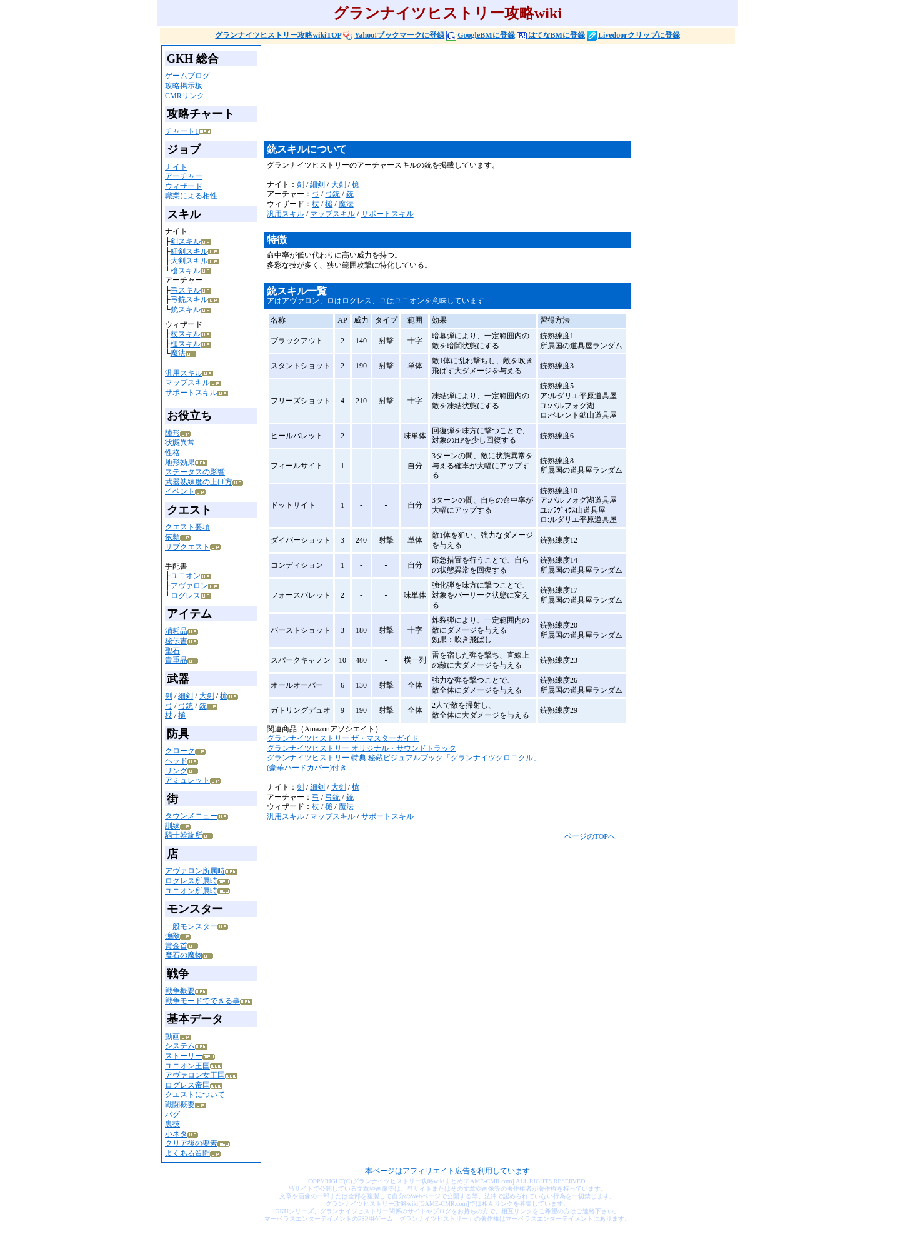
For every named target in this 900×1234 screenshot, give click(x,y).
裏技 (172, 1124)
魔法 (178, 353)
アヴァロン (189, 585)
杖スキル (186, 333)
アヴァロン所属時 (195, 870)
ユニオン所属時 (191, 890)
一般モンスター (191, 926)
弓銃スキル (189, 299)
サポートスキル (191, 392)
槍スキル (186, 270)
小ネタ (176, 1134)
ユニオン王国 (187, 1065)
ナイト (176, 167)
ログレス (186, 595)
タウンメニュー (191, 815)
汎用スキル (183, 373)
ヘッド (176, 760)
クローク (180, 750)
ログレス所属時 (191, 880)
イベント (180, 491)
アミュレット (187, 780)
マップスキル (187, 382)
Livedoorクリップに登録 (633, 35)
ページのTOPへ (590, 836)
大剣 (206, 695)
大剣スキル (189, 260)
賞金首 (176, 945)
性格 (172, 452)
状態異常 (180, 442)
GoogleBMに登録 (480, 35)
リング (176, 770)
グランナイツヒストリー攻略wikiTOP (278, 35)
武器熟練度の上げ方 (198, 482)
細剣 (185, 695)
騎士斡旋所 (183, 835)
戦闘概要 (180, 1104)
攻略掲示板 (183, 85)
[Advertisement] (491, 98)
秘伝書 (176, 640)
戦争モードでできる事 (202, 1000)
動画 (172, 1036)
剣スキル (186, 241)
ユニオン (186, 575)
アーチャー (183, 176)
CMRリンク (184, 95)
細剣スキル (189, 251)
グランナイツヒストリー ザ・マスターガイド (343, 738)
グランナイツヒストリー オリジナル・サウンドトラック (361, 748)
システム (180, 1045)
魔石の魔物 (183, 955)
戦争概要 (180, 990)
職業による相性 (191, 195)
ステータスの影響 (195, 472)
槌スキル (186, 343)
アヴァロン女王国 (195, 1075)
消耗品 (176, 630)
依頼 (172, 537)
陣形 (172, 433)
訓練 (172, 825)
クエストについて (195, 1094)
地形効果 (180, 462)
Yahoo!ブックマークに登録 (393, 35)
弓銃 (185, 705)
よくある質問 (187, 1153)
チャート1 (182, 131)
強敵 (172, 935)
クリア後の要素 (191, 1143)
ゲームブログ (187, 75)
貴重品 (176, 660)
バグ (172, 1114)
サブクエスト (187, 547)
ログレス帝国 (187, 1085)
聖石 (172, 650)
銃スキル (186, 309)
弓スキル (186, 290)
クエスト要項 (187, 527)
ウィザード (183, 186)
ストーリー (183, 1055)
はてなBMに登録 (551, 35)
